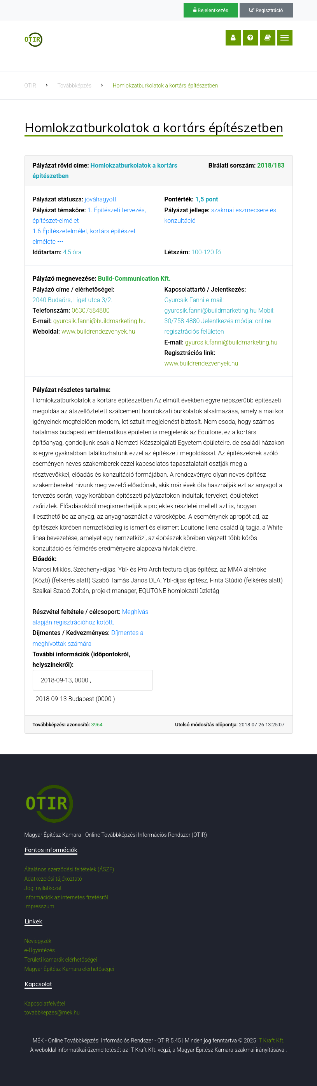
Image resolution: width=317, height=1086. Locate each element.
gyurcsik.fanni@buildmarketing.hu (99, 321)
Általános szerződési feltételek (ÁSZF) (69, 869)
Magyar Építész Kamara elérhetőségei (69, 969)
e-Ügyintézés (40, 950)
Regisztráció (266, 10)
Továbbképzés (74, 85)
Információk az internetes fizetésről (66, 897)
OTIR (30, 85)
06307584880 (91, 310)
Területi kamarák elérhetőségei (61, 960)
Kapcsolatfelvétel (45, 1003)
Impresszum (39, 906)
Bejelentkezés (210, 10)
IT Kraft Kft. (271, 1040)
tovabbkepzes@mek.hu (52, 1012)
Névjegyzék (38, 941)
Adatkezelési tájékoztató (53, 879)
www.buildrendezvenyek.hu (98, 331)
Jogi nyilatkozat (43, 888)
